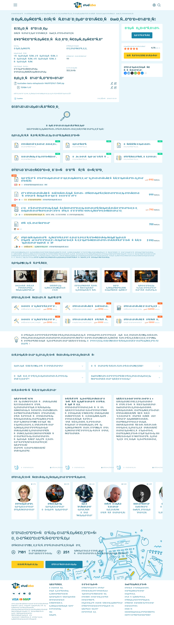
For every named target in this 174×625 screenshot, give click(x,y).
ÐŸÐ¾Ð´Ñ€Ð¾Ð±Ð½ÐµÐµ (63, 564)
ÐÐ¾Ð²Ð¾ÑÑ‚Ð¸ (56, 588)
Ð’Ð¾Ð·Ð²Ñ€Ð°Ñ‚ (88, 600)
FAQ (50, 612)
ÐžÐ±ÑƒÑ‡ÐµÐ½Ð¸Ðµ (28, 564)
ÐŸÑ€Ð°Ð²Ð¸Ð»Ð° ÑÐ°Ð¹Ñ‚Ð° (93, 588)
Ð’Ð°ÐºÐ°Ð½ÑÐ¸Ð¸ (89, 612)
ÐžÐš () (163, 617)
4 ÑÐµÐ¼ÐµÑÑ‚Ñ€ (44, 59)
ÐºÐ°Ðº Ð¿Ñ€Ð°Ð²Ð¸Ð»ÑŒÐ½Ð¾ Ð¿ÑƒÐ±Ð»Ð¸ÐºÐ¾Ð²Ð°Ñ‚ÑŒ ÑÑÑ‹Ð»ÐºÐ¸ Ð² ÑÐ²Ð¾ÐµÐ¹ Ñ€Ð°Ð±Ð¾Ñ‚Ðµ (71, 257)
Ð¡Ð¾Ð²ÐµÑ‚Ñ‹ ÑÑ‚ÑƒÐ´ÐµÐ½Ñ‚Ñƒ (62, 597)
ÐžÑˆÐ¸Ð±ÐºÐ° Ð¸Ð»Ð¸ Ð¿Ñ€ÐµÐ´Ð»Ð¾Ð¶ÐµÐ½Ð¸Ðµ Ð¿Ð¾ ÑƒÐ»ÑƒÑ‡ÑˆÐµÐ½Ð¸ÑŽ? (42, 93)
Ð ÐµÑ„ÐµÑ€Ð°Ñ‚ (22, 48)
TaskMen (18, 98)
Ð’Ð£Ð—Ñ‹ (128, 609)
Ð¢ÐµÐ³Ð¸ (52, 615)
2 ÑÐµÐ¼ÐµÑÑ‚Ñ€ (45, 56)
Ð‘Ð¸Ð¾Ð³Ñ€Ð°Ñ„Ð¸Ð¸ (76, 48)
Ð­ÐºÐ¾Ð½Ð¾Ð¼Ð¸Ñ (57, 600)
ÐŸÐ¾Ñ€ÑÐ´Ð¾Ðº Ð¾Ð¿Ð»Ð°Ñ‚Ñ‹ (95, 597)
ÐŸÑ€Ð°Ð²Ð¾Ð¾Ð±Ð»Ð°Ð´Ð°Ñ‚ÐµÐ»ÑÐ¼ (98, 606)
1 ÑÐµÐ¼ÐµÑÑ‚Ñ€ (24, 56)
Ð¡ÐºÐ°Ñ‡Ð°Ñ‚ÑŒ (142, 35)
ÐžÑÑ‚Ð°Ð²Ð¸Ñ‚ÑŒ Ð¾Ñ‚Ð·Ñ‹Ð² (142, 55)
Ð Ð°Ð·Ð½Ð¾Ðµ (55, 609)
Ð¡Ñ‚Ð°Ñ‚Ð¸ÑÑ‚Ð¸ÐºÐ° (90, 609)
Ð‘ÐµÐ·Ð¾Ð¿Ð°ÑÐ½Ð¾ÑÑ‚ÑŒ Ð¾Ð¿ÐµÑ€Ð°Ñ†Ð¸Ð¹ (102, 603)
